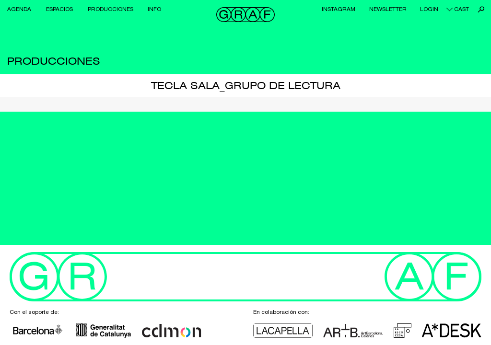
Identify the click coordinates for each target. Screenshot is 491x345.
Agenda (19, 9)
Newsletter (388, 9)
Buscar (481, 9)
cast (461, 9)
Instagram (338, 9)
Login (429, 9)
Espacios (59, 9)
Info (154, 9)
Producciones (110, 9)
